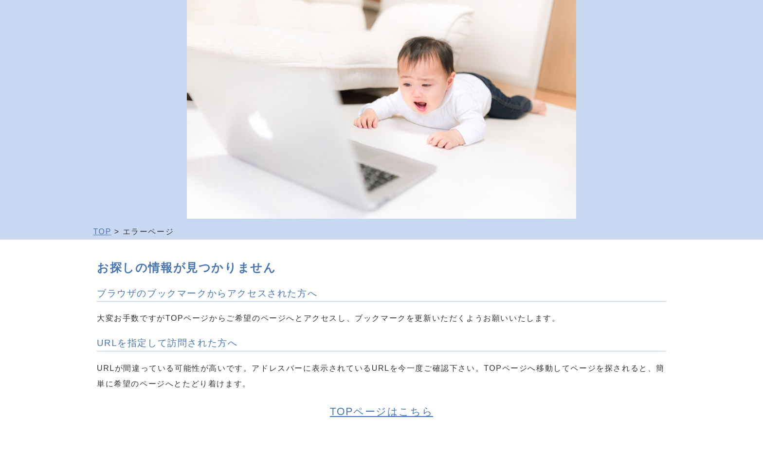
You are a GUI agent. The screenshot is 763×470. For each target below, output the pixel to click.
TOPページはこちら (381, 412)
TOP (102, 231)
